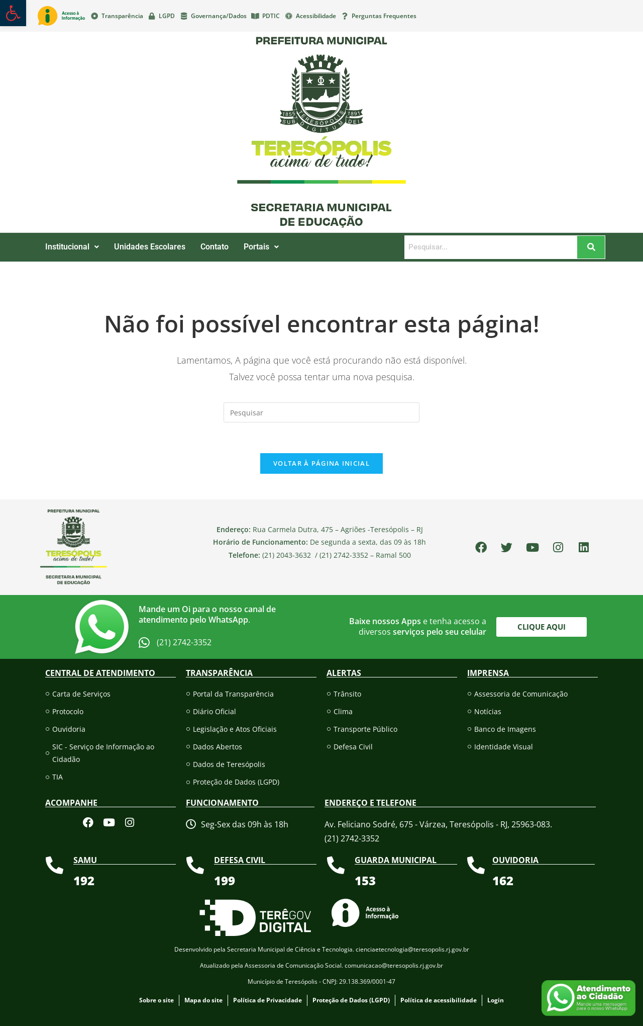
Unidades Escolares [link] (149, 246)
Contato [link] (214, 246)
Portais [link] (261, 246)
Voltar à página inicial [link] (321, 463)
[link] (13, 13)
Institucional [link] (72, 246)
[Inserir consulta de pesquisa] (321, 412)
